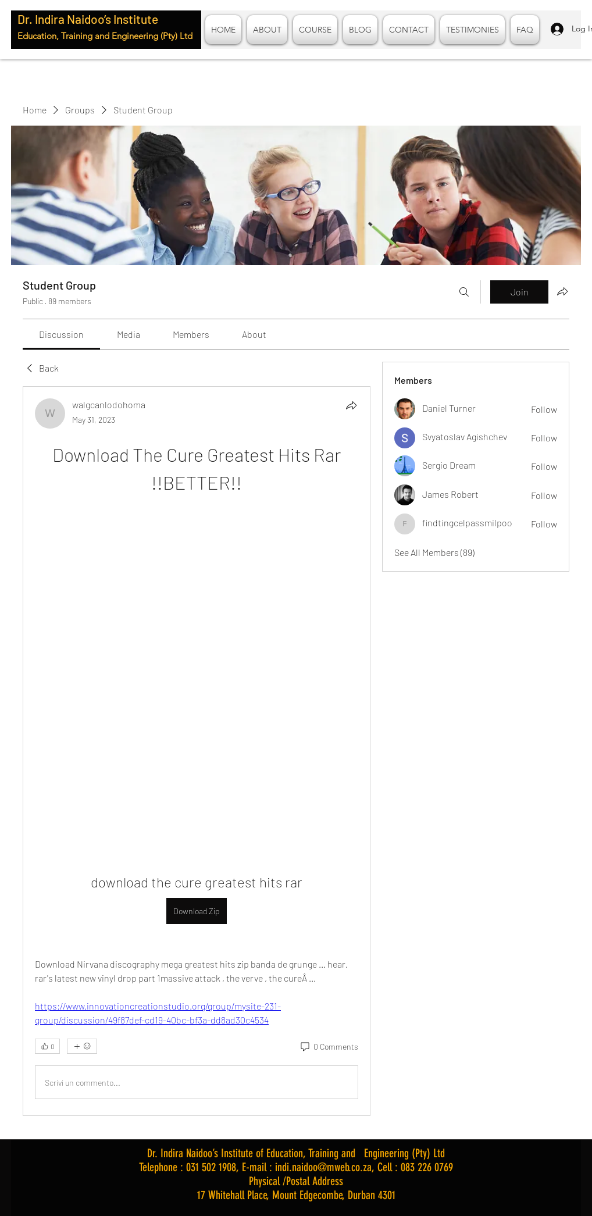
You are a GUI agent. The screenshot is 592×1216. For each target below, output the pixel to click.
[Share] (351, 405)
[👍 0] (47, 1046)
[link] (61, 334)
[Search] (464, 292)
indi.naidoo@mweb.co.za (323, 1167)
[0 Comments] (328, 1047)
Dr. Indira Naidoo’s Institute (87, 19)
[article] (196, 751)
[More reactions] (82, 1046)
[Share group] (562, 291)
